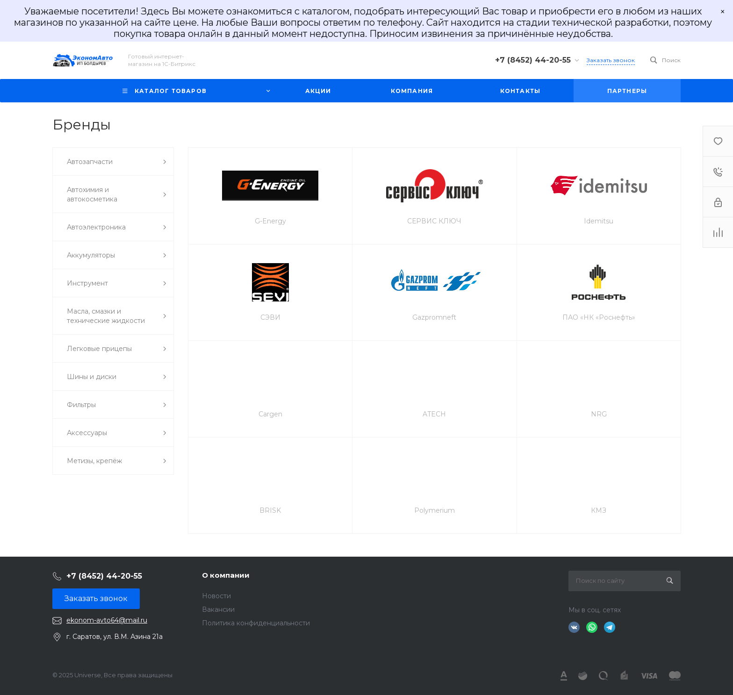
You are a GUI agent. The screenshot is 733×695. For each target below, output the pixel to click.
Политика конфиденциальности (256, 623)
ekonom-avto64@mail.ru (106, 620)
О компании (226, 575)
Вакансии (218, 609)
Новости (216, 596)
